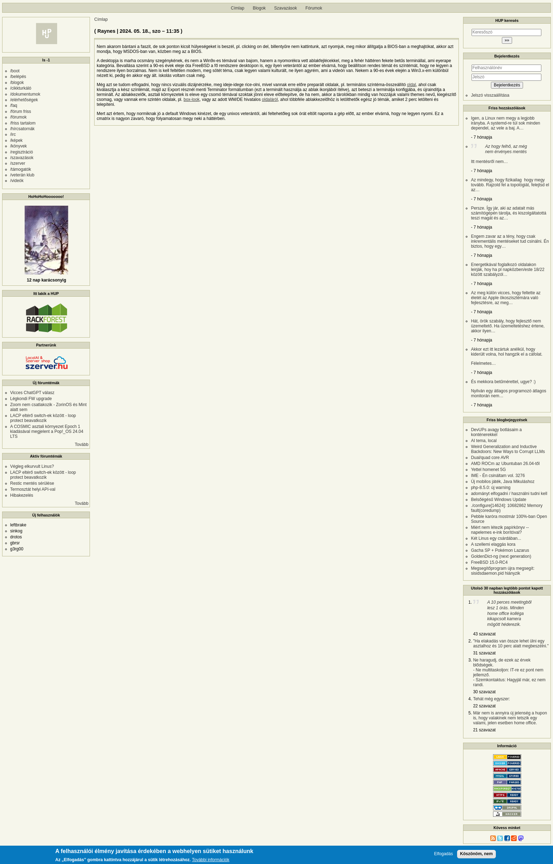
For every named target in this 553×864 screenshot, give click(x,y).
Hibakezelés (21, 495)
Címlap (237, 8)
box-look (191, 99)
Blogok (259, 8)
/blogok (17, 82)
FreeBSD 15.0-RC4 (489, 562)
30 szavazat (484, 691)
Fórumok (313, 8)
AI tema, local (484, 440)
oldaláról (270, 99)
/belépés (18, 76)
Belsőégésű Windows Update (498, 499)
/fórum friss (20, 111)
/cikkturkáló (20, 88)
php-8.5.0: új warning (490, 487)
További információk (210, 860)
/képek (16, 140)
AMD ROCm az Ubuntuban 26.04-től (505, 463)
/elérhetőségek (24, 99)
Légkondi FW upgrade (31, 398)
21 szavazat (484, 729)
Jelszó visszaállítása (490, 95)
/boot (15, 70)
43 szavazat (484, 634)
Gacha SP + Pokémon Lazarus (500, 550)
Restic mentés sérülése (32, 483)
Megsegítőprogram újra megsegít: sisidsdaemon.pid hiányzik (502, 571)
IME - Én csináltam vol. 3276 (498, 475)
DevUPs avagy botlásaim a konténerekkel (496, 432)
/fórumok (18, 117)
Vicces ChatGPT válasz (32, 392)
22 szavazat (484, 705)
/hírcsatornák (22, 128)
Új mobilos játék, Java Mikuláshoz (502, 481)
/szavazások (22, 157)
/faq (13, 105)
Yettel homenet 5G (488, 469)
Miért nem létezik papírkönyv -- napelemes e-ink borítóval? (500, 530)
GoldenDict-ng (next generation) (501, 556)
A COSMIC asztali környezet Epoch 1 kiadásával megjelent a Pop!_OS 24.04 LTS (46, 431)
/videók (17, 180)
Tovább (82, 444)
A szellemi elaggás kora (493, 544)
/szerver (17, 163)
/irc (13, 134)
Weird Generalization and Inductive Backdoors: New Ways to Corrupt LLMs (508, 449)
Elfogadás (443, 854)
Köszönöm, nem (476, 853)
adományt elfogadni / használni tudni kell (509, 493)
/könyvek (18, 146)
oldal (411, 84)
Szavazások (285, 8)
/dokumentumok (25, 94)
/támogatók (20, 169)
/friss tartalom (23, 123)
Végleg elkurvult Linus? (32, 466)
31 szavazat (484, 653)
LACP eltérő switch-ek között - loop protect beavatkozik (43, 418)
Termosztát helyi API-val (32, 489)
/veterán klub (22, 175)
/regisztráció (21, 152)
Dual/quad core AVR (490, 457)
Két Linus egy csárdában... (496, 538)
